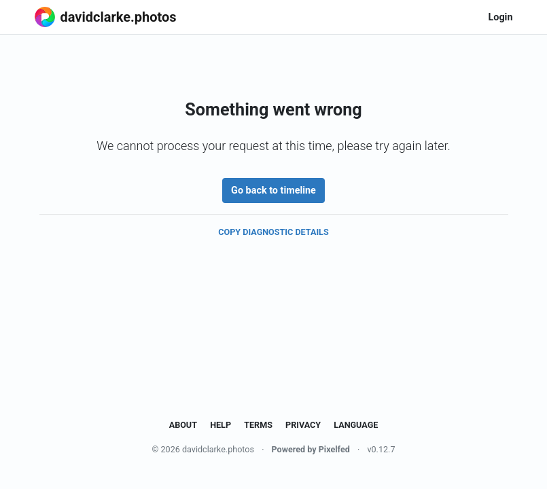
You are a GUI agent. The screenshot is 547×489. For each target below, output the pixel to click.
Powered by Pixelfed (311, 449)
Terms (258, 425)
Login (500, 17)
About (183, 425)
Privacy (303, 425)
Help (220, 425)
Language (356, 425)
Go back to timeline (273, 190)
